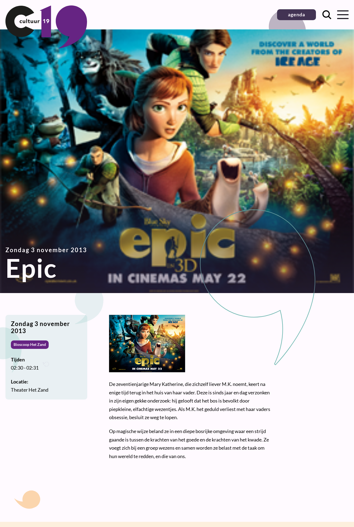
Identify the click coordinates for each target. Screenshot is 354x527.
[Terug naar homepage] (46, 47)
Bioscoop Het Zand (30, 344)
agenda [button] (296, 14)
